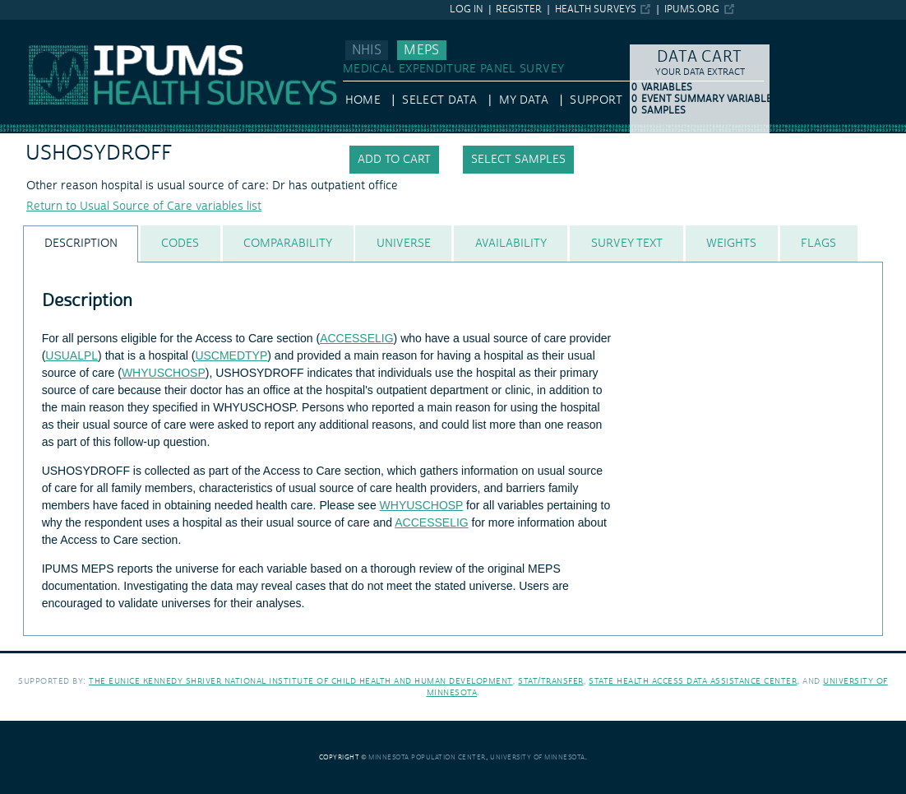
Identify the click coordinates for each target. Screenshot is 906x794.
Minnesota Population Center (427, 757)
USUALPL (71, 355)
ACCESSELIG (356, 338)
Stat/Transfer (550, 681)
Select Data (439, 100)
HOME (363, 100)
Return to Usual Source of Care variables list (143, 206)
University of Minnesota (537, 757)
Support (596, 100)
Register (519, 9)
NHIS (366, 50)
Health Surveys (595, 9)
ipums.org (691, 9)
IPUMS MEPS (34, 27)
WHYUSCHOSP (164, 372)
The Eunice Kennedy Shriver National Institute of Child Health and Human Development (301, 681)
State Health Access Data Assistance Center (693, 681)
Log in (466, 9)
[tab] (80, 243)
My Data (523, 100)
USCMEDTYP (231, 355)
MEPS (421, 50)
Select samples (518, 159)
